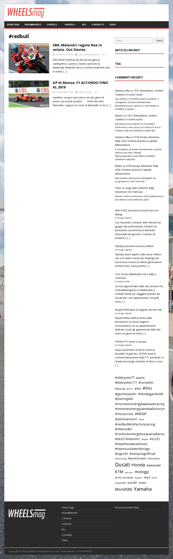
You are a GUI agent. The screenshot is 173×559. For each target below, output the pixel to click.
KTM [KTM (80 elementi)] (119, 471)
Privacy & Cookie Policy (127, 507)
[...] (128, 238)
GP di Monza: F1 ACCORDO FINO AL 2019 (80, 84)
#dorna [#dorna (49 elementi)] (120, 389)
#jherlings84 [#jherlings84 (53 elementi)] (124, 399)
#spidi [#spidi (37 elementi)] (145, 439)
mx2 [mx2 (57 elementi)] (147, 477)
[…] (65, 71)
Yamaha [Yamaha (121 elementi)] (143, 489)
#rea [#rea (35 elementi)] (141, 419)
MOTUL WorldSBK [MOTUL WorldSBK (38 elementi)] (124, 477)
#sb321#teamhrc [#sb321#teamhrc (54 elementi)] (127, 439)
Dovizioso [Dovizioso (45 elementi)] (154, 458)
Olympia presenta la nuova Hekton (134, 246)
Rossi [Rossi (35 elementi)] (154, 477)
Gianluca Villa (122, 90)
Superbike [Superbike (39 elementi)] (120, 482)
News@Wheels (33, 24)
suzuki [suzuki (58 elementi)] (132, 482)
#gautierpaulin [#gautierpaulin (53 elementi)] (126, 394)
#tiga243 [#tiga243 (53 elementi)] (121, 454)
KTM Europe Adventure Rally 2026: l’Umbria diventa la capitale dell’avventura (137, 141)
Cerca (159, 40)
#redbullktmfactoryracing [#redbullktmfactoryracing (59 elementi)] (135, 424)
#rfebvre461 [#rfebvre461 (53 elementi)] (123, 429)
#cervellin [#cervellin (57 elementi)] (145, 382)
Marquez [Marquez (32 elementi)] (129, 472)
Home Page (13, 24)
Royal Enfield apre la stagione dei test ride (138, 309)
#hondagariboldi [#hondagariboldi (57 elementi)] (150, 394)
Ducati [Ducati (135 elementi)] (122, 464)
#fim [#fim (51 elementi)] (137, 389)
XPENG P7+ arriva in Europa (130, 341)
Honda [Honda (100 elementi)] (138, 465)
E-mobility (98, 24)
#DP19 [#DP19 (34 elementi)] (130, 389)
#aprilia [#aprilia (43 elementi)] (140, 377)
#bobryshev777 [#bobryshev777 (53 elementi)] (126, 383)
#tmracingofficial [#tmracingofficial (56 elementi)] (142, 454)
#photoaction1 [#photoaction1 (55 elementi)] (126, 419)
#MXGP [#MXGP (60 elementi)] (140, 414)
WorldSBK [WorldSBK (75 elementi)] (123, 489)
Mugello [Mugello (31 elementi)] (138, 478)
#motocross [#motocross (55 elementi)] (124, 414)
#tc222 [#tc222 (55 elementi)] (155, 439)
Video (112, 24)
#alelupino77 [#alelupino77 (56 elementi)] (124, 377)
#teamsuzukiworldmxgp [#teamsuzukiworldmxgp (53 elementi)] (132, 449)
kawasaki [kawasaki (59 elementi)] (154, 465)
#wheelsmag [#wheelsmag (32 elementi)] (121, 458)
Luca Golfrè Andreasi (89, 54)
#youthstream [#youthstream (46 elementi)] (137, 458)
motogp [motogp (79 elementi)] (142, 471)
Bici (84, 24)
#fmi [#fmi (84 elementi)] (147, 388)
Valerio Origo (85, 92)
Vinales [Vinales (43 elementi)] (142, 482)
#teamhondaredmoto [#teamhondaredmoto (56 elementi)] (131, 444)
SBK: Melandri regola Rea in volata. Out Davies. (77, 47)
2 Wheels (52, 24)
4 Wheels (69, 24)
